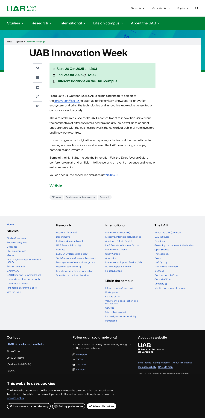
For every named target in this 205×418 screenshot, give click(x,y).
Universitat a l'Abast (17, 287)
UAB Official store (116, 314)
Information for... (161, 9)
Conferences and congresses (86, 199)
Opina (158, 260)
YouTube (81, 366)
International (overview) (117, 235)
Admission (111, 260)
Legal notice (144, 365)
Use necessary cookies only (29, 406)
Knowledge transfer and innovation (74, 273)
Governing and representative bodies (174, 247)
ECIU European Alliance (118, 269)
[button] (38, 69)
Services (109, 310)
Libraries (60, 252)
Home (11, 227)
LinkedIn (80, 371)
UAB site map (165, 369)
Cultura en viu (112, 299)
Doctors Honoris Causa (167, 277)
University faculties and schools (23, 283)
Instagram (82, 356)
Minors (10, 259)
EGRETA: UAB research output (72, 256)
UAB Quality (161, 264)
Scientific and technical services (72, 277)
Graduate (12, 250)
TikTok (79, 361)
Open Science (162, 252)
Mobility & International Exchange (123, 239)
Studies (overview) (16, 242)
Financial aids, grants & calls (22, 291)
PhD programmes (16, 255)
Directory (161, 286)
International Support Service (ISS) (123, 264)
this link (109, 176)
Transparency (162, 256)
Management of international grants (75, 264)
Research (115, 199)
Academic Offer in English (118, 243)
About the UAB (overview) (168, 235)
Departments (63, 239)
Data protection (161, 365)
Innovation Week (65, 102)
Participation (112, 294)
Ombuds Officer (163, 281)
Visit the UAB (13, 296)
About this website (182, 365)
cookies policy (15, 398)
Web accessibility (147, 369)
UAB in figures (162, 239)
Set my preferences (69, 406)
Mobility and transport (166, 269)
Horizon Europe (113, 273)
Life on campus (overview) (119, 290)
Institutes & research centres (71, 243)
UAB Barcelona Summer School (24, 279)
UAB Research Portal (69, 248)
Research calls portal (69, 269)
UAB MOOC (13, 274)
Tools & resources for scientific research (76, 260)
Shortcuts (138, 9)
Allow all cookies (102, 406)
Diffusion (57, 199)
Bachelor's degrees (17, 246)
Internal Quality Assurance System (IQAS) (25, 264)
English (183, 9)
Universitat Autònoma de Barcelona (36, 9)
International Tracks (116, 252)
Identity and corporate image (170, 290)
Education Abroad (16, 270)
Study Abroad (112, 256)
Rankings (160, 243)
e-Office (161, 273)
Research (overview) (66, 235)
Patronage (111, 323)
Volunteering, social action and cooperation (121, 304)
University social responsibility (120, 318)
